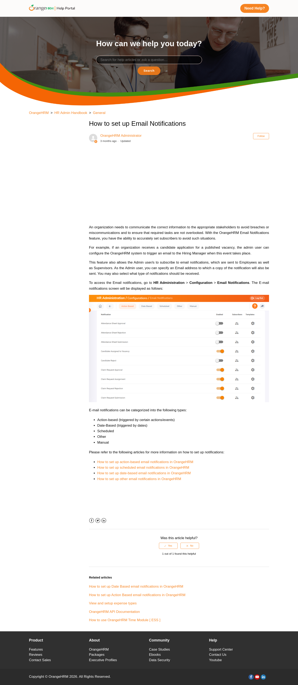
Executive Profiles (103, 660)
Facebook (91, 520)
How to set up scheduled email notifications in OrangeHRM (143, 468)
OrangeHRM (39, 113)
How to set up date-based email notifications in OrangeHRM (144, 473)
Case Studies (159, 649)
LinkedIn (103, 520)
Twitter (97, 520)
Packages (97, 655)
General (99, 113)
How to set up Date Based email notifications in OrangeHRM (136, 586)
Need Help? (254, 8)
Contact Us (217, 655)
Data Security (159, 660)
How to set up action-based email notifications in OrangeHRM (145, 462)
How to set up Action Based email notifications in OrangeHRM (137, 595)
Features (36, 649)
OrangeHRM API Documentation (114, 612)
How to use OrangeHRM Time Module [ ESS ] (124, 620)
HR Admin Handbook (70, 113)
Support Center (221, 649)
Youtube (215, 660)
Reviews (35, 655)
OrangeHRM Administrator (121, 136)
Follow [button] (261, 136)
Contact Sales (40, 660)
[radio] (168, 546)
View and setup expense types (113, 603)
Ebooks (155, 655)
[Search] (149, 60)
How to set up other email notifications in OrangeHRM (139, 479)
